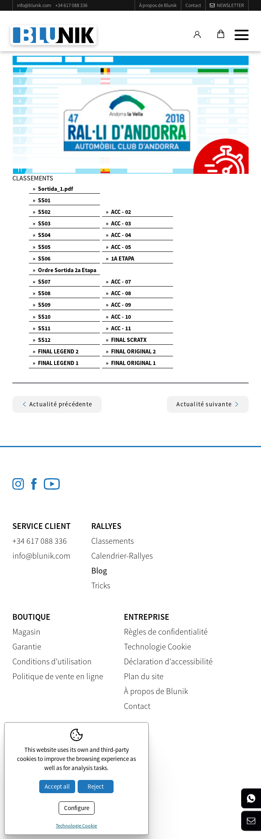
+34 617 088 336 (71, 5)
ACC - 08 (118, 293)
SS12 (41, 340)
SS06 (41, 258)
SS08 (41, 293)
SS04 (41, 235)
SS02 (41, 212)
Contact (193, 5)
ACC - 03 (118, 223)
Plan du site (144, 676)
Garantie (26, 646)
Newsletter (230, 5)
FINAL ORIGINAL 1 (131, 363)
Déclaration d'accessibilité (168, 661)
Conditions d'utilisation (52, 661)
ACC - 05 (118, 247)
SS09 (41, 304)
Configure (76, 808)
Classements (112, 541)
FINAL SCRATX (126, 340)
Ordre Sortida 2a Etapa (64, 270)
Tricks (100, 585)
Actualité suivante (207, 404)
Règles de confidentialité (166, 631)
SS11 (41, 328)
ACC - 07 (118, 281)
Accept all (57, 786)
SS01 (41, 200)
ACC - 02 (118, 212)
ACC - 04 (118, 235)
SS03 (41, 223)
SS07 (41, 281)
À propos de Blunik (158, 5)
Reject (96, 786)
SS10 (41, 316)
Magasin (26, 631)
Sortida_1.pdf (53, 188)
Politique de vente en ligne (57, 676)
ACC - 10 (118, 316)
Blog (99, 570)
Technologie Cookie (157, 646)
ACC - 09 (118, 304)
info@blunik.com (34, 5)
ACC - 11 (118, 328)
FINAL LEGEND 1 (55, 363)
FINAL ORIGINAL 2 (131, 351)
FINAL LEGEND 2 (55, 351)
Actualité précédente (57, 404)
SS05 (41, 247)
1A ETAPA (120, 258)
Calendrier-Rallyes (122, 555)
